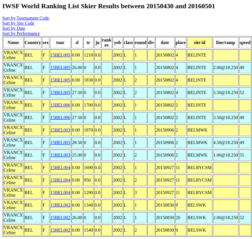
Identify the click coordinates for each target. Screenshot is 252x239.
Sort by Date (13, 28)
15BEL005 (60, 55)
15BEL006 (60, 105)
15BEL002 (60, 205)
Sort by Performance (21, 33)
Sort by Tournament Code (25, 18)
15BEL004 (60, 167)
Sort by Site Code (18, 23)
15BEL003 (60, 130)
